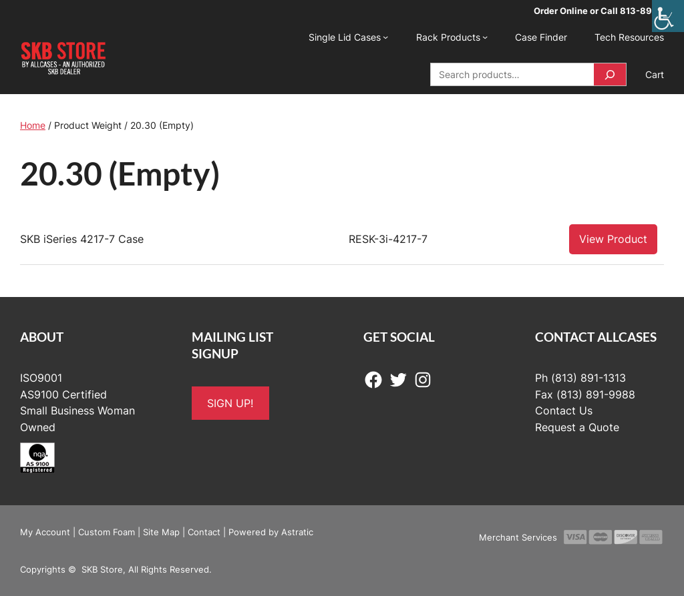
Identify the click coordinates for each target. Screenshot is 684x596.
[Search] (610, 74)
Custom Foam (106, 532)
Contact (204, 532)
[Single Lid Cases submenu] (385, 36)
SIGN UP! (230, 403)
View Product (613, 239)
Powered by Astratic (270, 532)
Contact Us (563, 410)
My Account (45, 532)
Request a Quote (577, 427)
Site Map (161, 532)
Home (32, 125)
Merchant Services (518, 537)
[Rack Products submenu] (485, 36)
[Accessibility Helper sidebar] (668, 16)
